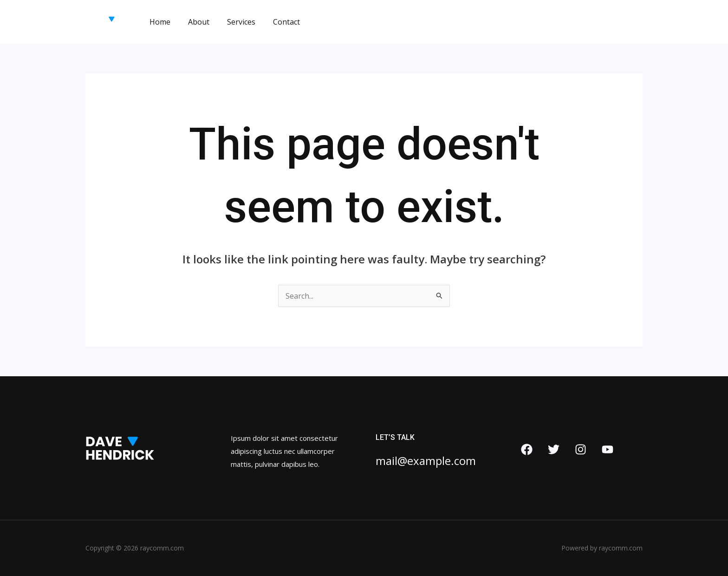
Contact (276, 22)
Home (158, 22)
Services (234, 22)
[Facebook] (527, 449)
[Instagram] (580, 449)
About (194, 22)
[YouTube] (607, 449)
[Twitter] (553, 449)
